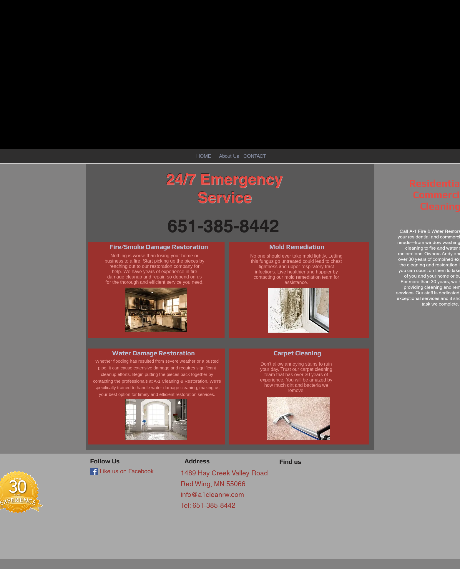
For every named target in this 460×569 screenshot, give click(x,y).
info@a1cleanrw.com (212, 494)
